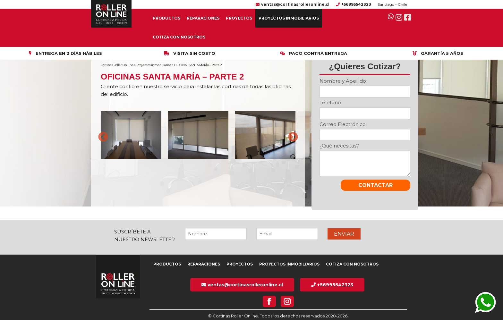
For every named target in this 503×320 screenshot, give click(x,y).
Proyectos (239, 18)
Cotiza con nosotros (179, 37)
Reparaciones (203, 18)
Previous (101, 135)
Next (290, 135)
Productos (166, 18)
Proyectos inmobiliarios (289, 18)
